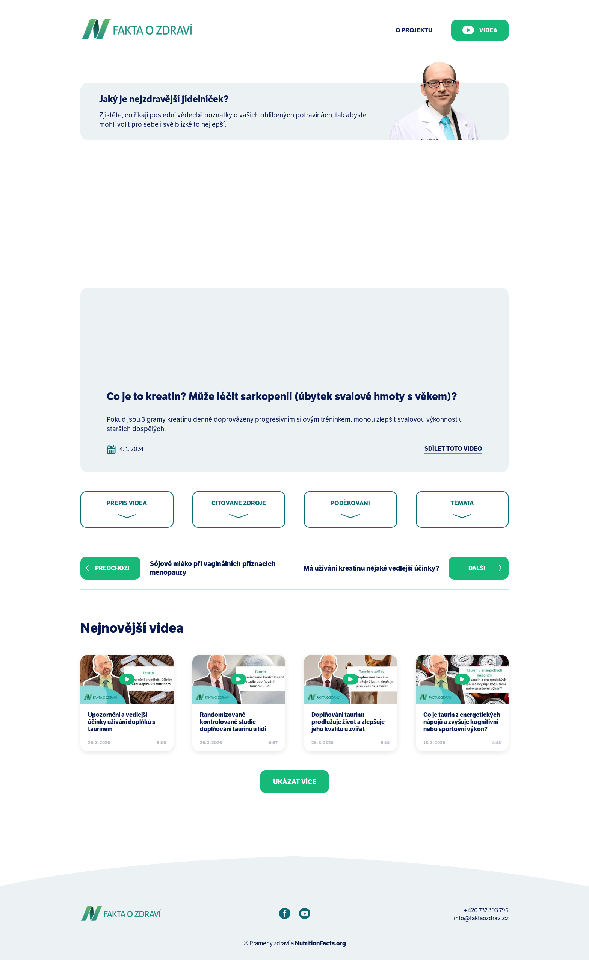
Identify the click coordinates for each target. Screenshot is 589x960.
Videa (479, 30)
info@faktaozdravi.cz (481, 918)
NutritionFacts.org (320, 943)
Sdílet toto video (453, 449)
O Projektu (414, 30)
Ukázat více (294, 781)
